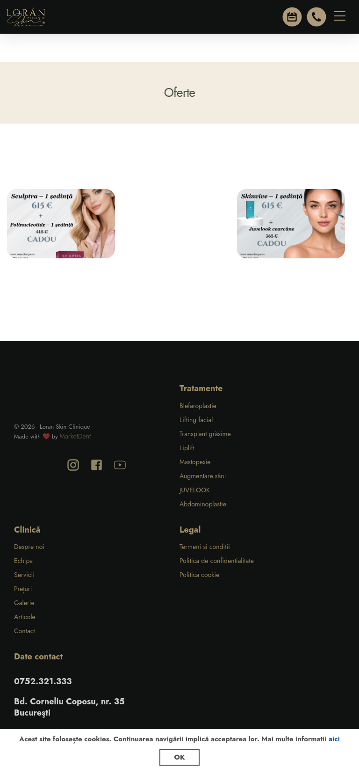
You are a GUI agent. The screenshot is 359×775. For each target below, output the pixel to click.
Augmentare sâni (203, 476)
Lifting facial (196, 419)
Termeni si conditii (205, 546)
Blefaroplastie (198, 405)
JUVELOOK (195, 490)
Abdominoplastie (203, 504)
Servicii (24, 574)
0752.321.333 (43, 681)
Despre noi (29, 546)
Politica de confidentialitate (217, 560)
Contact (24, 631)
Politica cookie (199, 574)
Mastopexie (195, 462)
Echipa (23, 560)
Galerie (24, 602)
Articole (25, 616)
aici (334, 739)
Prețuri (23, 588)
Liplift (187, 448)
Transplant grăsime (205, 434)
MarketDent (75, 436)
